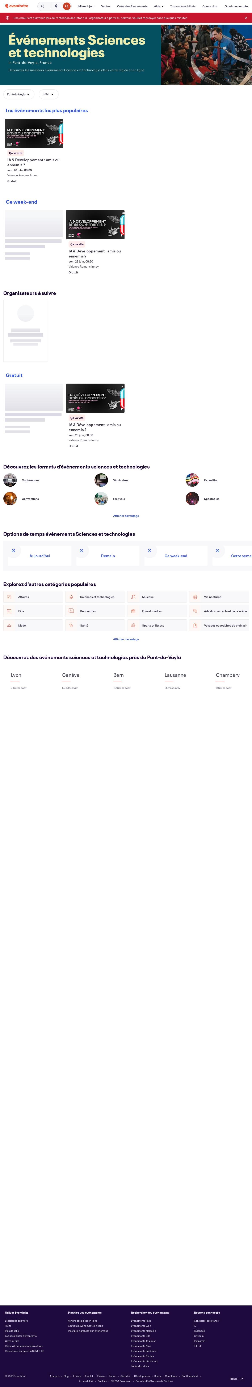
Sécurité (125, 1376)
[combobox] (61, 6)
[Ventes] (106, 6)
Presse (101, 1376)
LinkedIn (199, 1335)
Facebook (199, 1330)
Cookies (102, 1381)
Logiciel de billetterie (17, 1320)
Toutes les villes (140, 1366)
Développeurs (142, 1376)
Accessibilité (86, 1381)
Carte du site (12, 1340)
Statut (157, 1376)
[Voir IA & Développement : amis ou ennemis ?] (34, 133)
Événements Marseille (143, 1330)
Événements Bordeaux (143, 1351)
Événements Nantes (142, 1356)
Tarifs (8, 1325)
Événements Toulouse (143, 1340)
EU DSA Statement (121, 1381)
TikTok (197, 1345)
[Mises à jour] (86, 6)
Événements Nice (141, 1345)
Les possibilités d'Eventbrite (21, 1335)
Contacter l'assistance (206, 1320)
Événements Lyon (141, 1325)
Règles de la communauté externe (24, 1345)
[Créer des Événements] (132, 6)
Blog (66, 1376)
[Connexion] (209, 6)
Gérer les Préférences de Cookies (154, 1381)
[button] (159, 6)
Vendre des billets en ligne (82, 1320)
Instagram (199, 1340)
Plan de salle (12, 1330)
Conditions (171, 1376)
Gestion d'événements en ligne (85, 1325)
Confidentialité (190, 1376)
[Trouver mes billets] (183, 6)
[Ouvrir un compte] (236, 6)
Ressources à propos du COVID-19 (24, 1351)
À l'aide (77, 1376)
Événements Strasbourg (144, 1361)
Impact (113, 1376)
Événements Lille (140, 1335)
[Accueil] (16, 6)
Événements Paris (141, 1320)
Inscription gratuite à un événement (88, 1330)
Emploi (89, 1376)
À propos (55, 1376)
